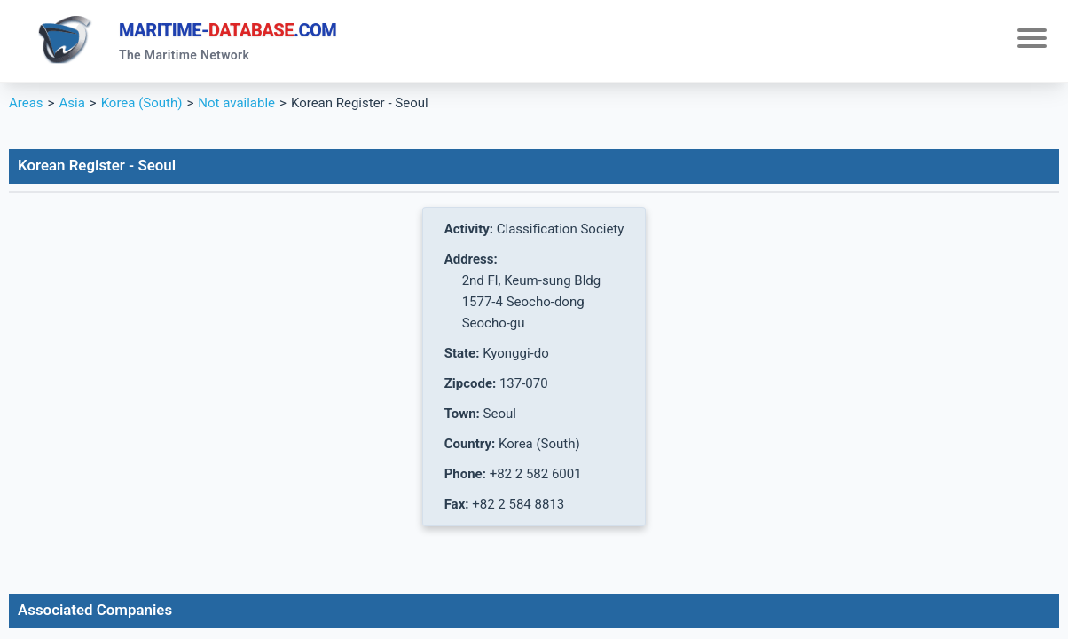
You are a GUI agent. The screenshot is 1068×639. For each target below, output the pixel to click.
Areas (26, 103)
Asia (71, 103)
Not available (236, 103)
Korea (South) (142, 103)
